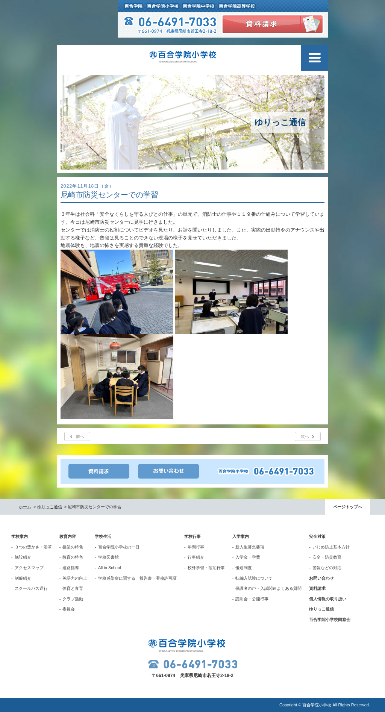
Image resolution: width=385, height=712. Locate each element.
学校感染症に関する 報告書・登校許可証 (137, 578)
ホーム (25, 506)
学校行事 (192, 536)
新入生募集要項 (249, 547)
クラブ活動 (72, 599)
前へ (80, 436)
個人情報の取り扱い (327, 599)
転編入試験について (254, 578)
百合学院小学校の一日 (118, 547)
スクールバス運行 (31, 588)
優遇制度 (243, 567)
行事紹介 (196, 557)
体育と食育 (72, 588)
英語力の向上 (74, 578)
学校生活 (103, 536)
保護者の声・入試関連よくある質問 (268, 588)
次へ (305, 436)
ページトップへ (347, 506)
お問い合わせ (321, 578)
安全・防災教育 (326, 557)
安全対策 (317, 536)
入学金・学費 (247, 557)
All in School (109, 567)
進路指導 (70, 567)
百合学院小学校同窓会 (329, 619)
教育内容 (67, 536)
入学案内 (240, 536)
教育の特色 (72, 557)
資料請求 (317, 588)
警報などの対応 (326, 567)
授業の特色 (72, 547)
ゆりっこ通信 (49, 506)
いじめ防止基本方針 (331, 547)
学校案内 (19, 536)
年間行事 (196, 547)
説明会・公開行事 (251, 599)
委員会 (68, 609)
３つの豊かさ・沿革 (33, 547)
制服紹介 (23, 578)
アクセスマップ (29, 567)
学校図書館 (108, 557)
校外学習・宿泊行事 (206, 567)
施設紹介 (23, 557)
